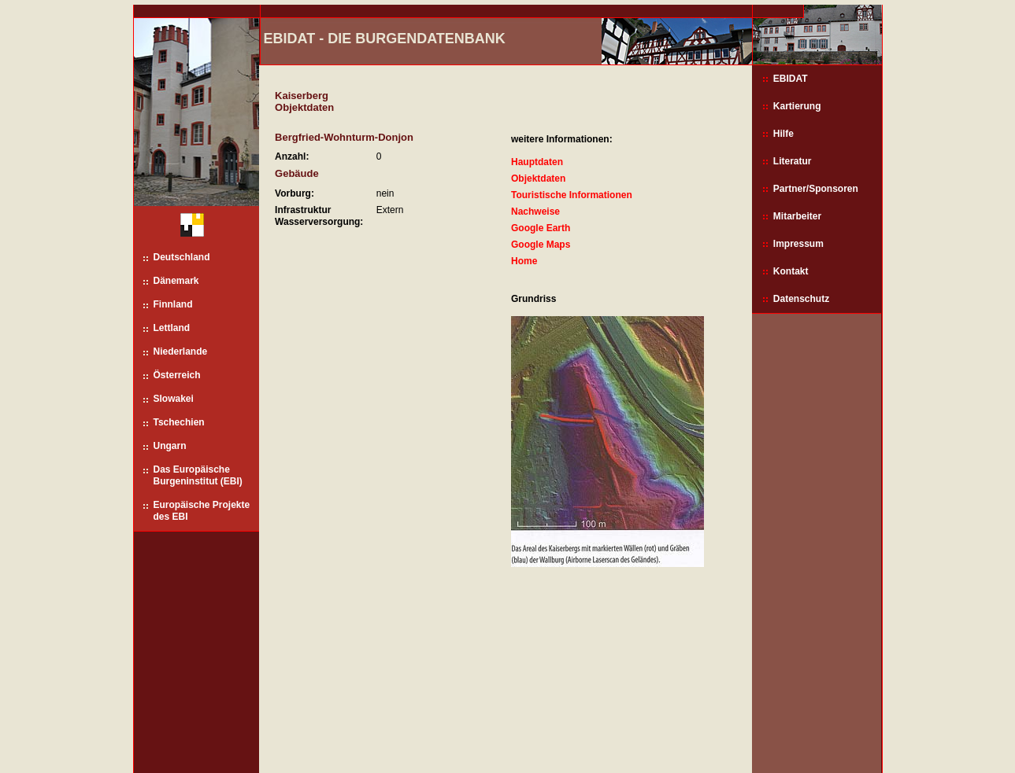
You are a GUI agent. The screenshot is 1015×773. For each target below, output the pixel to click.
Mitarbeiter (797, 216)
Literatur (792, 161)
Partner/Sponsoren (815, 188)
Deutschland (182, 257)
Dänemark (176, 280)
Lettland (172, 327)
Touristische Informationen (571, 195)
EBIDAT (790, 78)
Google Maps (540, 244)
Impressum (798, 243)
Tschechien (179, 422)
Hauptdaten (537, 161)
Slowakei (174, 398)
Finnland (173, 304)
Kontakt (791, 271)
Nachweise (535, 211)
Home (524, 261)
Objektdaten (538, 178)
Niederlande (181, 351)
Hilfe (783, 133)
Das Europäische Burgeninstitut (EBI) (198, 475)
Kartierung (797, 106)
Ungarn (170, 445)
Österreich (177, 375)
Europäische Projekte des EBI (202, 510)
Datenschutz (801, 298)
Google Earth (540, 228)
